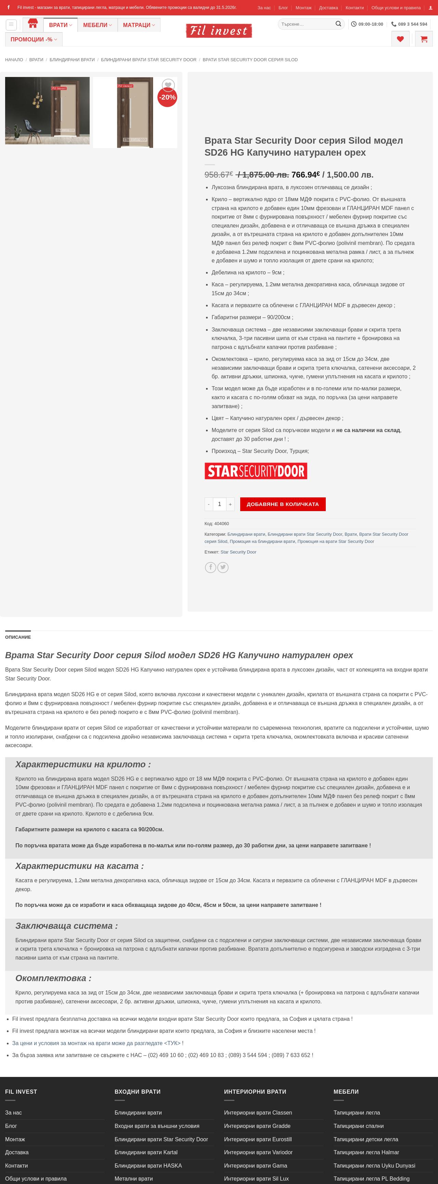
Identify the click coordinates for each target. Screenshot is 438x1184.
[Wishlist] (400, 39)
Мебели (97, 25)
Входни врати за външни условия (157, 1126)
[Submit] (338, 24)
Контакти (355, 7)
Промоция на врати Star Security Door (336, 541)
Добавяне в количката (283, 504)
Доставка (328, 7)
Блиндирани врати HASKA (148, 1166)
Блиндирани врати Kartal (146, 1152)
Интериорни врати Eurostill (258, 1139)
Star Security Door (239, 552)
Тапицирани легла (357, 1113)
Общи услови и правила (396, 7)
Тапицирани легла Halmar (366, 1152)
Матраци (139, 25)
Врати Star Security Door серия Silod (250, 59)
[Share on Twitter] (223, 567)
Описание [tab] (18, 637)
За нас (264, 7)
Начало (14, 59)
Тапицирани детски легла (366, 1139)
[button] (430, 7)
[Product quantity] (220, 504)
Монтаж (303, 7)
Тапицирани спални (359, 1126)
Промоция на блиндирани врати (262, 541)
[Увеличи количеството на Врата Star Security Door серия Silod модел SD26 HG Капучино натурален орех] (231, 504)
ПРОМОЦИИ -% (34, 39)
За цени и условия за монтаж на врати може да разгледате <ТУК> (96, 1043)
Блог (283, 7)
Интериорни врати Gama (255, 1166)
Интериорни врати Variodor (258, 1152)
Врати (60, 25)
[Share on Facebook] (210, 567)
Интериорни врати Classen (258, 1113)
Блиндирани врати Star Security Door (148, 59)
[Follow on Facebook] (9, 7)
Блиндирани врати (72, 59)
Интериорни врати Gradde (257, 1126)
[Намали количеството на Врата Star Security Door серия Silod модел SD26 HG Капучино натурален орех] (209, 504)
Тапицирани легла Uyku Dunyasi (374, 1166)
